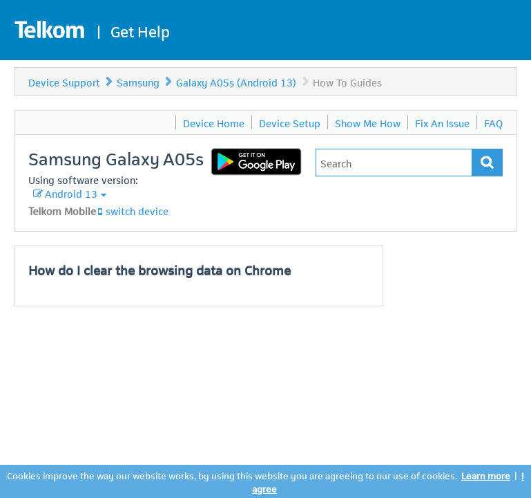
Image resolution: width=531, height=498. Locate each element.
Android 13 (71, 193)
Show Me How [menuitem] (367, 122)
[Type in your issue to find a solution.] (394, 162)
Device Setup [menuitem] (289, 122)
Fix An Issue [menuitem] (442, 122)
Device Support (64, 82)
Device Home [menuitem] (213, 122)
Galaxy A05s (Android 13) (236, 82)
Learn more (485, 474)
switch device (137, 210)
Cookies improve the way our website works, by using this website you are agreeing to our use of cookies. (232, 474)
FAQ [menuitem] (493, 122)
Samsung (138, 82)
